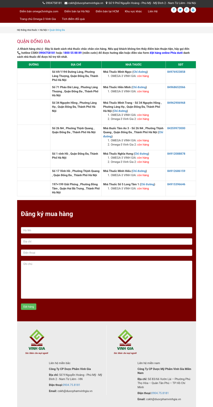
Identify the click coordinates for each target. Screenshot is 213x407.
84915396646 (176, 184)
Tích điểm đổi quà (73, 19)
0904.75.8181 (71, 385)
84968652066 (176, 87)
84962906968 (176, 103)
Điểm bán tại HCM (107, 11)
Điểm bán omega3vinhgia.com (39, 11)
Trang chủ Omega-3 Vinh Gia (38, 19)
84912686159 (176, 171)
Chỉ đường (140, 72)
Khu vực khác (133, 11)
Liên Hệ (152, 11)
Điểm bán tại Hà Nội (77, 11)
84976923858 (176, 72)
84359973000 (176, 128)
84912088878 (176, 153)
